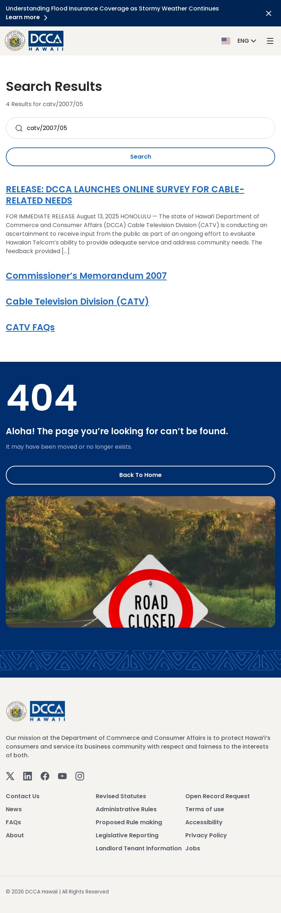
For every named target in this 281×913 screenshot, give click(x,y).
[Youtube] (62, 775)
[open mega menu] (270, 41)
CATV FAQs (30, 327)
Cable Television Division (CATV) (77, 301)
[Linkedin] (27, 775)
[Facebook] (45, 775)
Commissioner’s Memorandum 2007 (86, 276)
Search (140, 156)
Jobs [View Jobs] (192, 848)
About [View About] (15, 835)
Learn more (28, 17)
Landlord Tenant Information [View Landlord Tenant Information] (139, 848)
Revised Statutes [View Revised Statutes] (121, 796)
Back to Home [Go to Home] (140, 475)
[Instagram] (79, 775)
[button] (240, 40)
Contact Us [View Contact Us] (23, 796)
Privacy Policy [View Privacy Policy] (206, 835)
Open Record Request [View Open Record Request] (217, 796)
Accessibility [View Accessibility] (204, 822)
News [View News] (14, 809)
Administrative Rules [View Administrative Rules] (126, 809)
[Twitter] (10, 775)
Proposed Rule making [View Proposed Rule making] (129, 822)
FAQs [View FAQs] (13, 822)
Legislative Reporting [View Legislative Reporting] (127, 835)
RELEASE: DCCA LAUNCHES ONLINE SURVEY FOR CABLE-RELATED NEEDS (125, 194)
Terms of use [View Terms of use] (204, 809)
